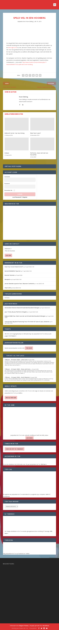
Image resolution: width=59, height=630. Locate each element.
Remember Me (8, 190)
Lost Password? (17, 197)
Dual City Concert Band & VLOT (14, 267)
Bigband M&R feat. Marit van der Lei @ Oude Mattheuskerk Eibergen (25, 316)
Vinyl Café (8, 288)
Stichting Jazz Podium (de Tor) (20, 628)
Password (7, 183)
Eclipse (7, 153)
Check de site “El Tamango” (14, 449)
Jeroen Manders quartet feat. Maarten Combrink (19, 283)
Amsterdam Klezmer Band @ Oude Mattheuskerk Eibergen (22, 308)
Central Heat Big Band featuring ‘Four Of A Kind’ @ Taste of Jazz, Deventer (27, 321)
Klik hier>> (44, 464)
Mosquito (7, 279)
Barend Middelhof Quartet (12, 271)
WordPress (46, 625)
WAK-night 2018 (12, 47)
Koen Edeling (29, 21)
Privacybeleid (32, 628)
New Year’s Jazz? (35, 133)
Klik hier (8, 255)
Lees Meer (29, 438)
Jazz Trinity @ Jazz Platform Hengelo (16, 312)
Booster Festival (9, 275)
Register (25, 197)
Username (7, 176)
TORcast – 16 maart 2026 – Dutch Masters (17, 377)
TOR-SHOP (29, 348)
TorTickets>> (12, 336)
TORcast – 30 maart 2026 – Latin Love (16, 359)
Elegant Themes (23, 625)
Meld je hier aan (11, 397)
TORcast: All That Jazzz (15, 355)
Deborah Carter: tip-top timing (14, 133)
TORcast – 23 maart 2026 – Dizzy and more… (18, 369)
